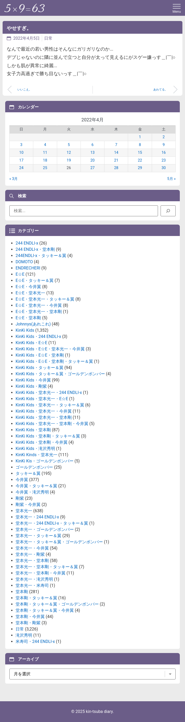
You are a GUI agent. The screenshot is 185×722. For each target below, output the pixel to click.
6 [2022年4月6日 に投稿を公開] (92, 145)
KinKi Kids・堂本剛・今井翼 (42, 442)
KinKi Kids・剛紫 (31, 386)
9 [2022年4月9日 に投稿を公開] (164, 145)
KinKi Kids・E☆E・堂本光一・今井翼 (50, 348)
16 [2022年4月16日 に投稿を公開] (164, 152)
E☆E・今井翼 (28, 286)
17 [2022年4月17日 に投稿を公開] (21, 160)
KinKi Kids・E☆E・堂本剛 (40, 355)
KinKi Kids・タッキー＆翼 (39, 367)
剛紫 (20, 498)
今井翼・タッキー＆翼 (36, 485)
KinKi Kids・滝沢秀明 (35, 448)
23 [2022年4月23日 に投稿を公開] (164, 160)
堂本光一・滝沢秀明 (34, 579)
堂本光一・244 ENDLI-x (37, 517)
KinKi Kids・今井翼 (33, 380)
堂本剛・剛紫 (28, 622)
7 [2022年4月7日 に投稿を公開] (116, 145)
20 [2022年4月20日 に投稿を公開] (92, 160)
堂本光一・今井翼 (32, 548)
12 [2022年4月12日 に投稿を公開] (69, 152)
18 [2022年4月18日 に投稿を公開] (45, 160)
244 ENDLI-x (27, 243)
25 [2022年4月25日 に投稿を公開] (45, 168)
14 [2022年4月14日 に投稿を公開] (116, 152)
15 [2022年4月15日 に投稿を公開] (140, 152)
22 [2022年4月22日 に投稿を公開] (140, 160)
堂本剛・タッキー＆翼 (36, 597)
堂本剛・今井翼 (30, 616)
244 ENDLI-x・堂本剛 (35, 249)
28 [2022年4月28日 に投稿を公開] (116, 168)
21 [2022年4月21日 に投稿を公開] (116, 160)
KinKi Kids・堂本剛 (33, 429)
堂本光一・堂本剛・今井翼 (40, 573)
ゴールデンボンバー (34, 467)
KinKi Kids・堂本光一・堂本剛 (44, 417)
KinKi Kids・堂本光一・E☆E (42, 398)
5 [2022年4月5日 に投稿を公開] (69, 145)
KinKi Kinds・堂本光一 (36, 454)
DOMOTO (24, 261)
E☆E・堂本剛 (28, 317)
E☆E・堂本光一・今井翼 (39, 305)
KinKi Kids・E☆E (31, 342)
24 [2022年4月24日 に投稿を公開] (21, 168)
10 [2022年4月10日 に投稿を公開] (21, 152)
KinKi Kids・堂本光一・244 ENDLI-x (49, 392)
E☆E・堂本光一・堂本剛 (39, 311)
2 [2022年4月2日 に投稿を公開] (164, 137)
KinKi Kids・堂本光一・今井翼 (44, 411)
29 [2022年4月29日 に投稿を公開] (140, 168)
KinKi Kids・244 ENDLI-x (38, 336)
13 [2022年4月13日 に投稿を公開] (92, 152)
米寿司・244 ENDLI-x (35, 641)
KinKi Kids (25, 330)
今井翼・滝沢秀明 (32, 492)
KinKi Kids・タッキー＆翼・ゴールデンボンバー (60, 373)
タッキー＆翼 (28, 473)
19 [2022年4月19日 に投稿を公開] (69, 160)
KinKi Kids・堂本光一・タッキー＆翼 (50, 404)
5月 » (171, 179)
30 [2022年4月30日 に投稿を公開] (164, 168)
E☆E (20, 274)
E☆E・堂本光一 (30, 292)
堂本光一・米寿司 (32, 585)
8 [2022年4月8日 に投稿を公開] (140, 145)
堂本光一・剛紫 (30, 554)
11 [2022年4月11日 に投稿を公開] (45, 152)
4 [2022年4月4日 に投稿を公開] (45, 145)
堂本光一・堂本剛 (32, 560)
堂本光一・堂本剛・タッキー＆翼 (47, 566)
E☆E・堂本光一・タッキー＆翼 (45, 299)
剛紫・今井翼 (28, 504)
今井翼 (22, 479)
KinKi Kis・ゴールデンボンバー (45, 461)
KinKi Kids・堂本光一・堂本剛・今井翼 (52, 423)
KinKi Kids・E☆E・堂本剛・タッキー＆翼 (54, 361)
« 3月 (13, 179)
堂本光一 (24, 510)
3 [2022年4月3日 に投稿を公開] (21, 145)
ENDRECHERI (28, 268)
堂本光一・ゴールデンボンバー (45, 529)
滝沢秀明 (24, 635)
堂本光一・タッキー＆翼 (38, 535)
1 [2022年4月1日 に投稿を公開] (140, 137)
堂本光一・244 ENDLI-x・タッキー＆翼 (52, 523)
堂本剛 (22, 591)
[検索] (168, 210)
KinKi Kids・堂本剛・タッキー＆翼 (48, 436)
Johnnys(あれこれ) (33, 324)
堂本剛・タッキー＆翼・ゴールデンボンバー (57, 604)
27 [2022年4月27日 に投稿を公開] (92, 168)
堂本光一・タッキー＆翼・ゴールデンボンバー (59, 541)
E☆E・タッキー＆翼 (35, 280)
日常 (48, 38)
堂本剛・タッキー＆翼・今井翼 (45, 610)
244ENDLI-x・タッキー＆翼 (41, 255)
